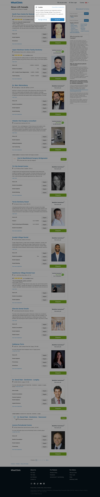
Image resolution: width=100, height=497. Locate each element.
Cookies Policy (61, 7)
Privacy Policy (55, 7)
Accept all (57, 19)
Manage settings (42, 19)
